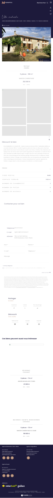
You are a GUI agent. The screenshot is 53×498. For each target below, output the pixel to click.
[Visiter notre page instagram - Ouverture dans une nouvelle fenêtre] (11, 458)
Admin (29, 492)
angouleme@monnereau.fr (32, 452)
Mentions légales (23, 492)
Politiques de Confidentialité (21, 287)
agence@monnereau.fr (21, 232)
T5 (37, 21)
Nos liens (33, 492)
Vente (24, 21)
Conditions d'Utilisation (31, 287)
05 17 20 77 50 (29, 450)
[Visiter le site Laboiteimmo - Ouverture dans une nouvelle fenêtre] (26, 495)
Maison (33, 21)
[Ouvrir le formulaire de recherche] (42, 3)
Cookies (43, 492)
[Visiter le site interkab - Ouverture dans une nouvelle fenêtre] (11, 486)
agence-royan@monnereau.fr (9, 469)
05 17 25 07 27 (5, 468)
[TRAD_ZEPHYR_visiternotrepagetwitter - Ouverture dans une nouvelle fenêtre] (7, 458)
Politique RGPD (38, 492)
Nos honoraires (11, 492)
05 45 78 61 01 (18, 228)
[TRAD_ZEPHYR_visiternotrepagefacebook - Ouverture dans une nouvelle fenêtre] (3, 458)
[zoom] (14, 90)
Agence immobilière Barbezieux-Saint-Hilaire (12, 21)
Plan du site (17, 492)
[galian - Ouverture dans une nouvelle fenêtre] (21, 486)
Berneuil (29, 21)
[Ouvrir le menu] (51, 2)
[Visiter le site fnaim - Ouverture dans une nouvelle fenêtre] (3, 486)
